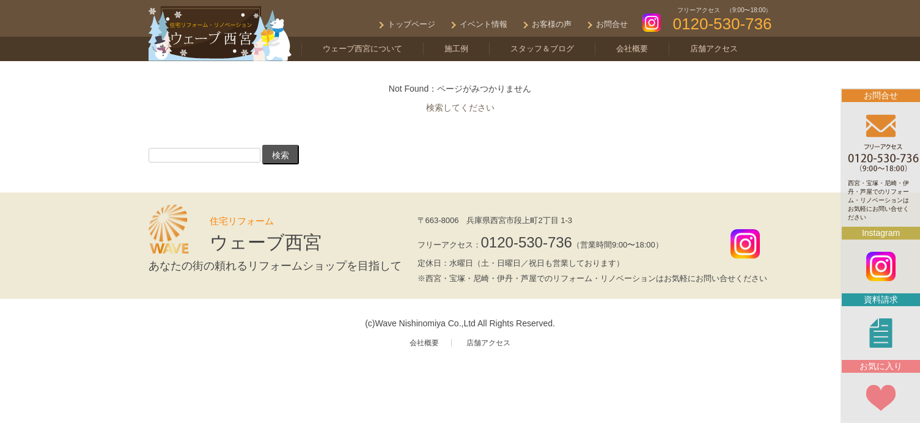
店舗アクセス (714, 48)
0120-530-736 (526, 242)
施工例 (456, 48)
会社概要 (632, 48)
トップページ (411, 24)
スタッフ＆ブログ (542, 48)
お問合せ (612, 24)
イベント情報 (483, 24)
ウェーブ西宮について (362, 48)
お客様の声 (552, 24)
